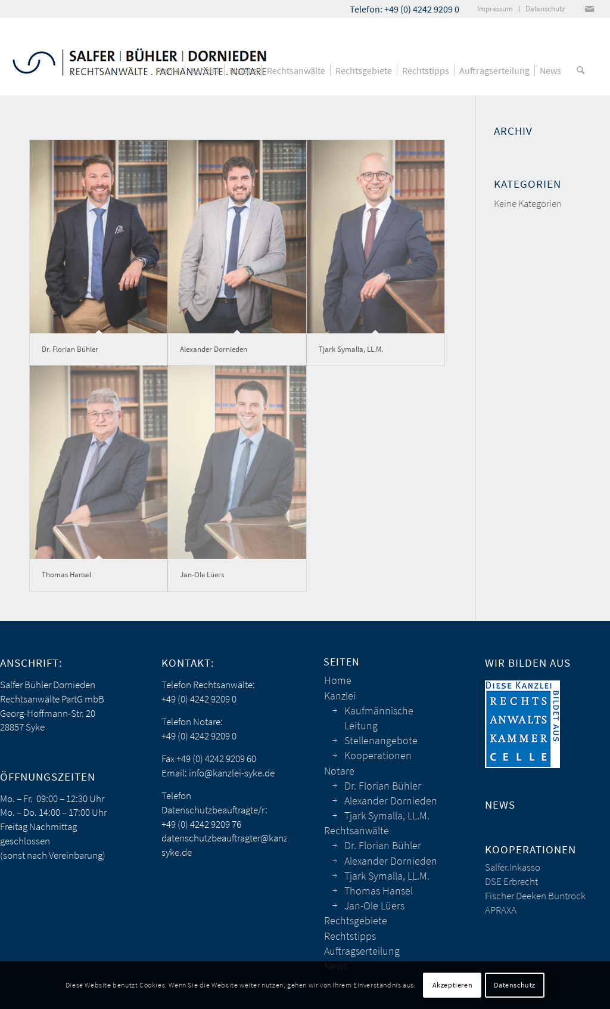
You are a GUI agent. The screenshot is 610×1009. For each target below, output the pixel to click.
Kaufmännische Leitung (378, 718)
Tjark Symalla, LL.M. (351, 349)
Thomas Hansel (66, 575)
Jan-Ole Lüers (202, 575)
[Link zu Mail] (589, 9)
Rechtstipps (350, 936)
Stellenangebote (381, 740)
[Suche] (580, 70)
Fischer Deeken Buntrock (535, 895)
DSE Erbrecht (511, 881)
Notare (339, 771)
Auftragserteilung (362, 951)
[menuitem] (495, 9)
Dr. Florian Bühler (70, 349)
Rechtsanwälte (356, 830)
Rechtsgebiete (355, 920)
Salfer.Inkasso (512, 867)
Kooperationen (378, 755)
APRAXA (500, 910)
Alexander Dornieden (213, 349)
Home (337, 680)
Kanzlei (340, 695)
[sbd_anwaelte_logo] (139, 56)
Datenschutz (515, 984)
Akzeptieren (452, 984)
